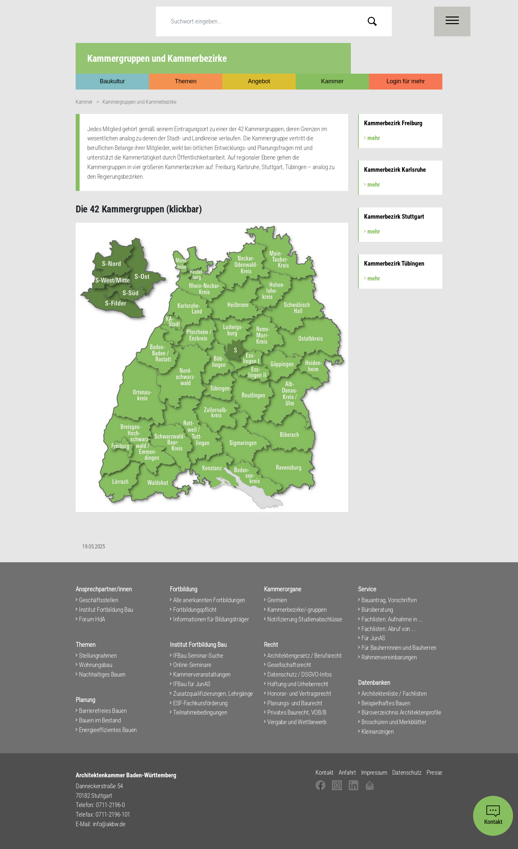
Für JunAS (373, 638)
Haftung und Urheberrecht (297, 684)
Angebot (259, 81)
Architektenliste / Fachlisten (393, 693)
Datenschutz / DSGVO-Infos (299, 674)
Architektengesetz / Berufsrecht (304, 655)
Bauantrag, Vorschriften (389, 600)
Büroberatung (377, 609)
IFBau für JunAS (191, 684)
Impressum (374, 772)
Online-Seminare (192, 665)
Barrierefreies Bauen (103, 711)
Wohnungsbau (95, 665)
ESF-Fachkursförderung (200, 703)
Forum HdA (92, 619)
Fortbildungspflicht (195, 609)
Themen (186, 81)
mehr (373, 138)
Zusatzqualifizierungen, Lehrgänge (213, 693)
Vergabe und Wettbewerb (296, 722)
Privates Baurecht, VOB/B (296, 712)
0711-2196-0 (110, 805)
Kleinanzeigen (377, 731)
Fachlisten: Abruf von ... (388, 629)
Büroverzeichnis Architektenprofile (401, 712)
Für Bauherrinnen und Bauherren (398, 647)
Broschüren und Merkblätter (393, 722)
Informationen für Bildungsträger (211, 619)
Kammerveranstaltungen (202, 674)
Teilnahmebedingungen (200, 712)
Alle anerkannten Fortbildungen (209, 600)
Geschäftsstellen (98, 600)
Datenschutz (407, 772)
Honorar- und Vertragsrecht (299, 693)
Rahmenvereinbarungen (389, 657)
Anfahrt (347, 772)
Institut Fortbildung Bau (106, 609)
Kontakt (324, 772)
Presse (434, 772)
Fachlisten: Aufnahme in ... (392, 619)
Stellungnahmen (98, 655)
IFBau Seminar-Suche (198, 655)
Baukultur (112, 81)
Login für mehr (406, 81)
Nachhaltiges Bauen (102, 674)
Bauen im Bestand (100, 720)
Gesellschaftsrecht (289, 665)
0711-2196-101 (112, 814)
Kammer (332, 81)
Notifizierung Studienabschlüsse (304, 619)
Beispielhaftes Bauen (385, 703)
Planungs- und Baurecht (294, 703)
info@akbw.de (109, 824)
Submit (377, 21)
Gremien (277, 600)
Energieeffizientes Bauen (108, 730)
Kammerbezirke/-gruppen (297, 609)
